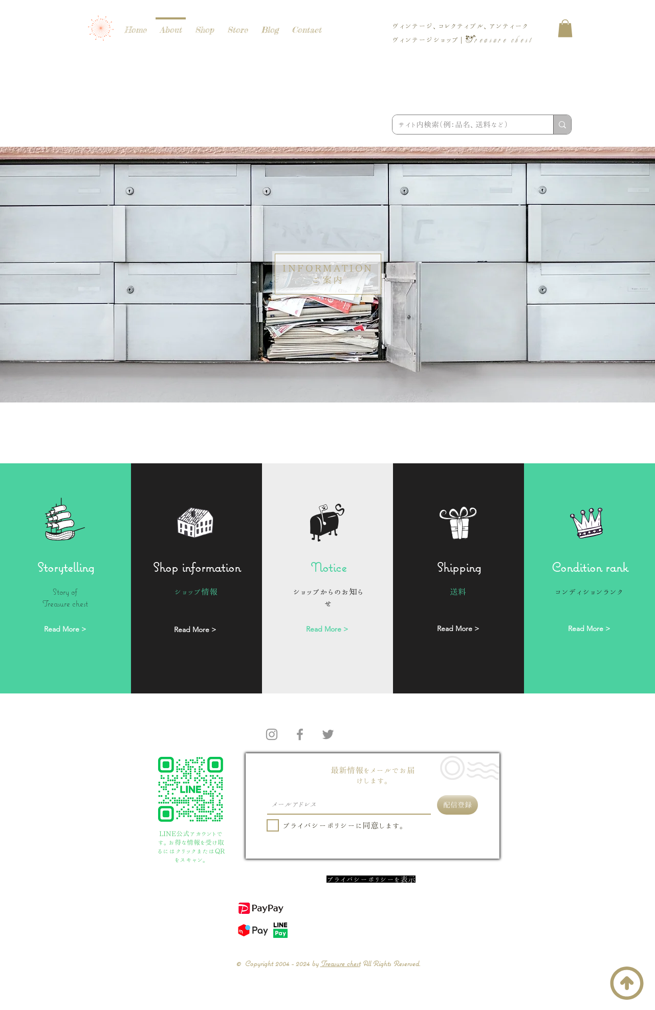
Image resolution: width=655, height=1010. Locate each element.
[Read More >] (65, 630)
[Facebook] (300, 734)
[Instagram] (271, 734)
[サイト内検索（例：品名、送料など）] (465, 124)
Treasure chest (340, 963)
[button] (565, 28)
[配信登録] (457, 805)
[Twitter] (328, 734)
